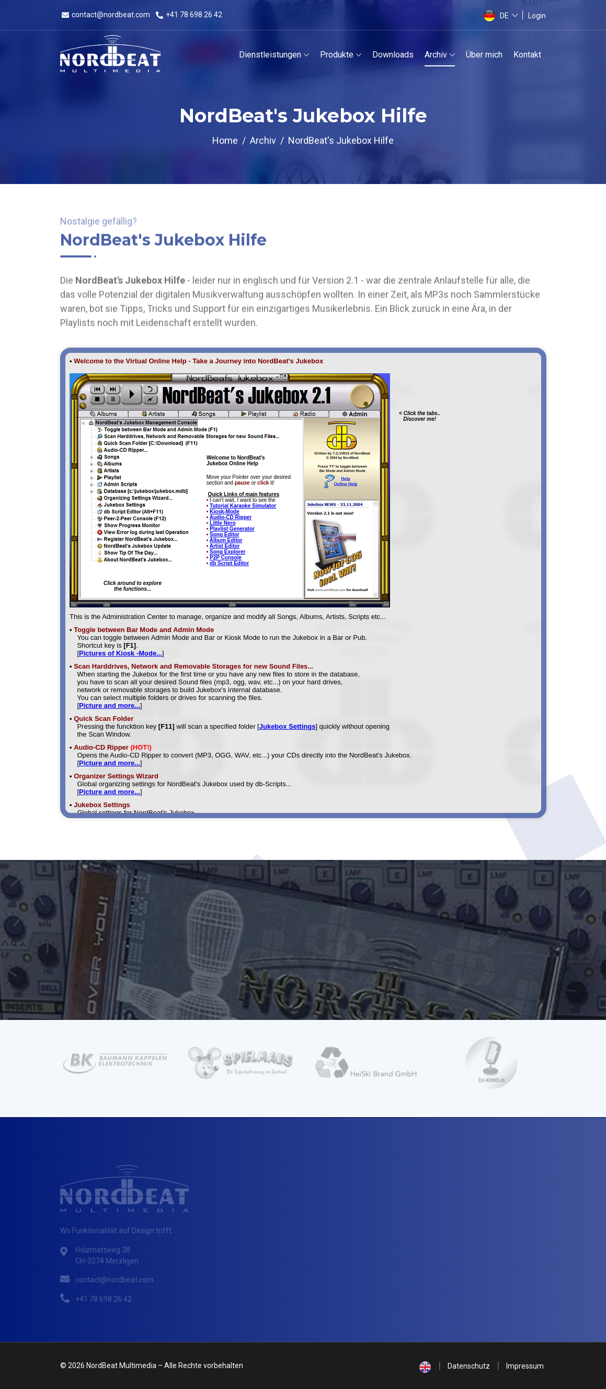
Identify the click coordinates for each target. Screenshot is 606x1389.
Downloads (393, 55)
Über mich (484, 55)
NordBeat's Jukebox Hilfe (341, 140)
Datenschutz (469, 1366)
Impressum (525, 1366)
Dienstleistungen (270, 55)
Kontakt (527, 55)
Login (537, 16)
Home (225, 140)
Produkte (336, 55)
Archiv (436, 55)
